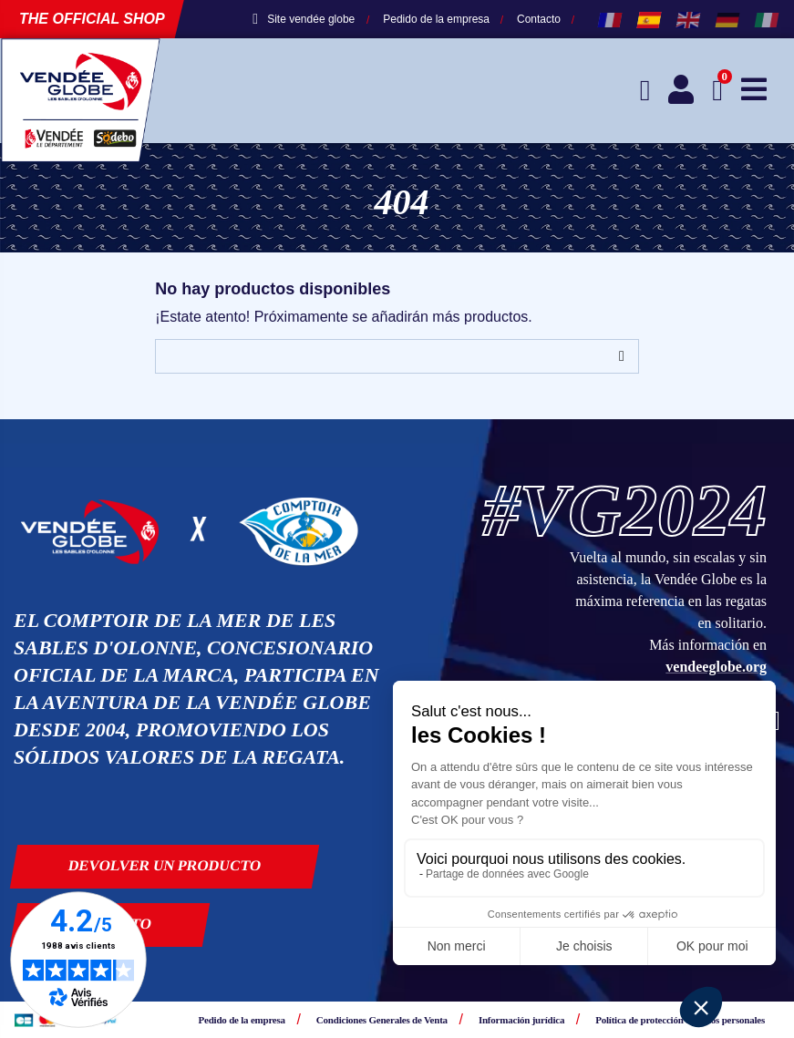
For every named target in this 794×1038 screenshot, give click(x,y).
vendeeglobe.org (716, 666)
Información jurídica (521, 1019)
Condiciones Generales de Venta (382, 1019)
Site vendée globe (304, 19)
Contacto (539, 19)
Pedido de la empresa (436, 19)
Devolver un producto (165, 865)
